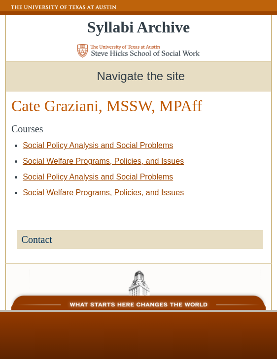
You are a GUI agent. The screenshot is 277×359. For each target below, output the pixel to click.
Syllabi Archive (138, 27)
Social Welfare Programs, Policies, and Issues (103, 161)
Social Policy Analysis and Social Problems (98, 145)
